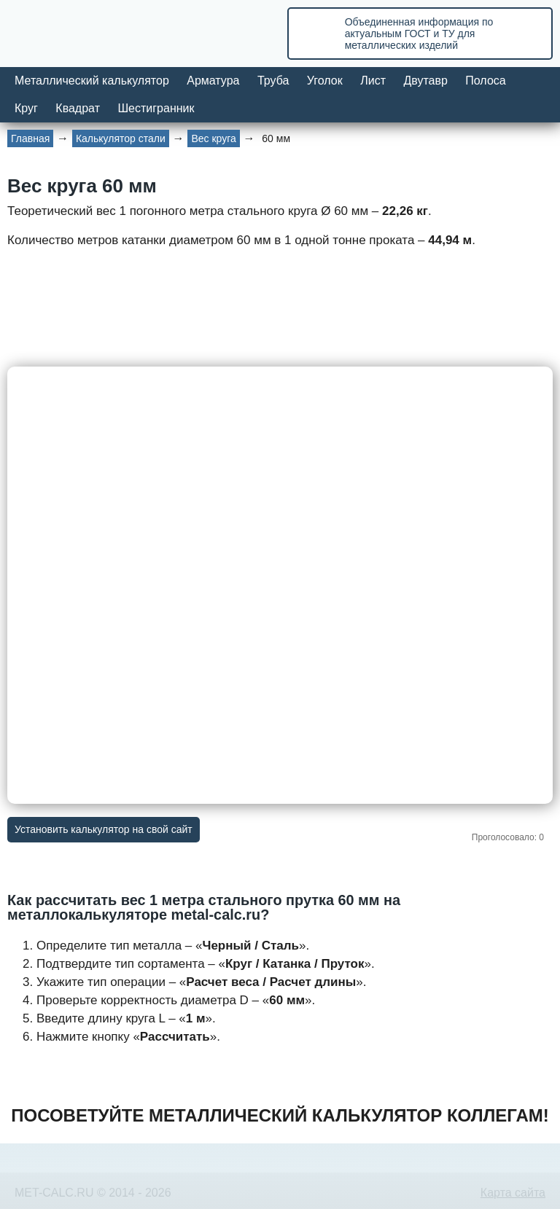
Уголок (325, 80)
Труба (273, 80)
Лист (373, 80)
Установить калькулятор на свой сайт (103, 829)
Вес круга (213, 138)
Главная (30, 138)
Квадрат (77, 108)
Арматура (213, 80)
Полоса (485, 80)
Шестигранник (155, 108)
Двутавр (425, 80)
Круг (26, 108)
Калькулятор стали (121, 138)
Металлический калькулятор (92, 80)
